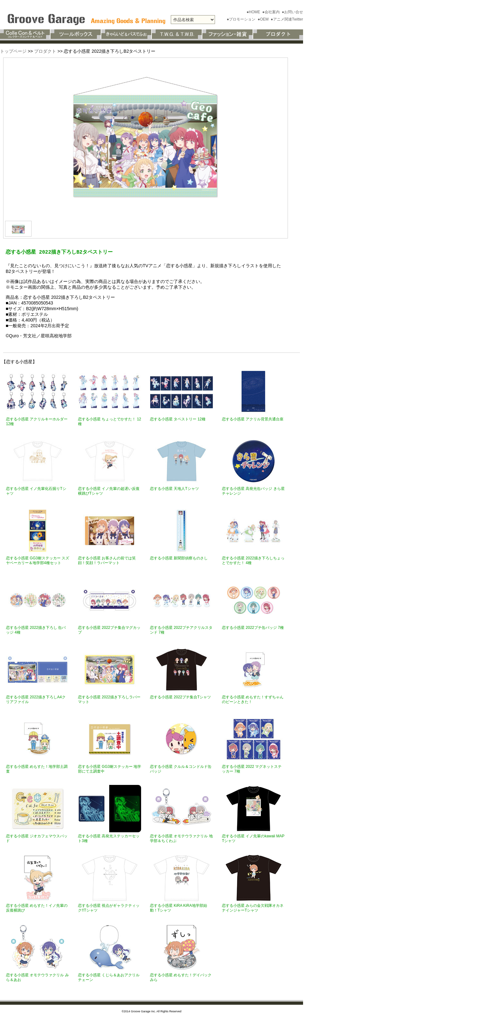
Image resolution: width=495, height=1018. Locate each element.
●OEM (264, 19)
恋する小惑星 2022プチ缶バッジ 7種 (253, 627)
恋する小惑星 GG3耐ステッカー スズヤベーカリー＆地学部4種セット (37, 560)
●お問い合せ (292, 12)
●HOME (254, 12)
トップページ (13, 51)
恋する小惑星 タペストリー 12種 (178, 419)
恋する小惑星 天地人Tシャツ (174, 488)
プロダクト (45, 51)
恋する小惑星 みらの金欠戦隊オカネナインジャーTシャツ (252, 908)
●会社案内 (271, 12)
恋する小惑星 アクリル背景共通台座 (252, 419)
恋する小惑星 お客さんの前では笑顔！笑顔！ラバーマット (107, 560)
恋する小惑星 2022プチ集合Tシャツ (180, 697)
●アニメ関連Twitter (287, 19)
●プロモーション (242, 19)
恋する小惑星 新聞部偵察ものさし (179, 558)
